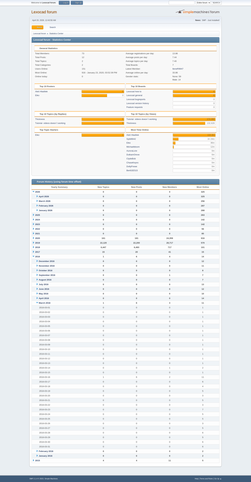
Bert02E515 (132, 170)
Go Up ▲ (218, 479)
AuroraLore (131, 151)
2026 (37, 192)
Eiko (37, 95)
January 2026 (45, 210)
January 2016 (45, 456)
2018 (37, 247)
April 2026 (44, 196)
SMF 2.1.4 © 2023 (36, 479)
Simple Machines (51, 479)
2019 (37, 243)
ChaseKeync (132, 162)
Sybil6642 (131, 139)
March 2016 (44, 303)
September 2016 (47, 275)
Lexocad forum (44, 12)
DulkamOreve (132, 154)
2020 (37, 238)
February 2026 (46, 206)
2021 (37, 233)
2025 (37, 215)
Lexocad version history (137, 103)
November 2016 (47, 266)
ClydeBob (131, 158)
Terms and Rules (206, 479)
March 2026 (44, 201)
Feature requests (134, 107)
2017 (37, 252)
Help (196, 479)
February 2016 (46, 451)
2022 (37, 229)
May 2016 (43, 293)
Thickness (40, 119)
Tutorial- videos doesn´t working (50, 123)
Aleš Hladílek (41, 91)
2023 (37, 224)
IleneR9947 (177, 69)
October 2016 (45, 270)
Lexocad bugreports (135, 99)
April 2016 (44, 298)
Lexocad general (134, 95)
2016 (37, 256)
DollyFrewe (131, 166)
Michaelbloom (133, 147)
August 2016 (45, 280)
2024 (37, 219)
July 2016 (43, 284)
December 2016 (46, 261)
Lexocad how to (133, 91)
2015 (37, 460)
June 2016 (44, 289)
